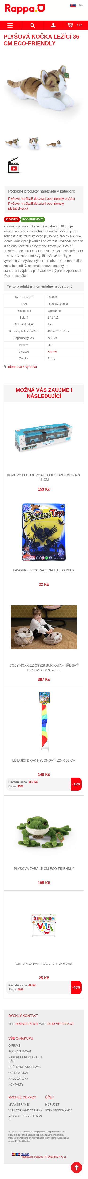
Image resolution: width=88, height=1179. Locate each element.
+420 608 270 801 (26, 1023)
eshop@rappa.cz (60, 1023)
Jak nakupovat (19, 1051)
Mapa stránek (19, 1104)
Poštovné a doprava (24, 1067)
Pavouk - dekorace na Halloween (44, 570)
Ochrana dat (18, 1073)
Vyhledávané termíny (25, 1110)
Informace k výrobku (22, 367)
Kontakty (15, 1084)
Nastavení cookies (32, 1156)
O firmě (14, 1045)
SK (81, 5)
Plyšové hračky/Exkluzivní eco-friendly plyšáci (41, 198)
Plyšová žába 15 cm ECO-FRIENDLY (44, 869)
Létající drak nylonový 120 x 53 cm (44, 760)
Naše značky (18, 1078)
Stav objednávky (58, 1110)
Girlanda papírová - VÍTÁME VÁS (43, 964)
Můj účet (52, 1104)
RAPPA (52, 351)
